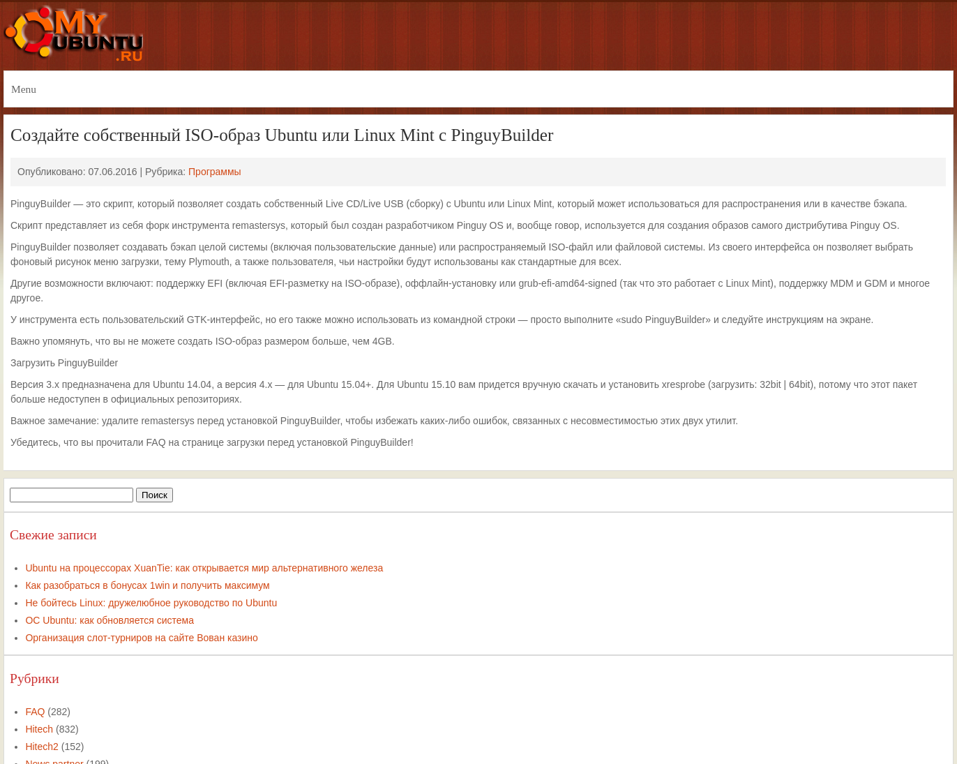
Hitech (39, 729)
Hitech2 (41, 746)
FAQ (35, 711)
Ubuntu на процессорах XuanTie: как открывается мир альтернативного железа (204, 568)
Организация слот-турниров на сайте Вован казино (141, 637)
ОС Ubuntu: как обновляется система (109, 620)
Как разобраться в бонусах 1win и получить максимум (147, 585)
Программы (214, 171)
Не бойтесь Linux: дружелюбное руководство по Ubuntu (151, 602)
